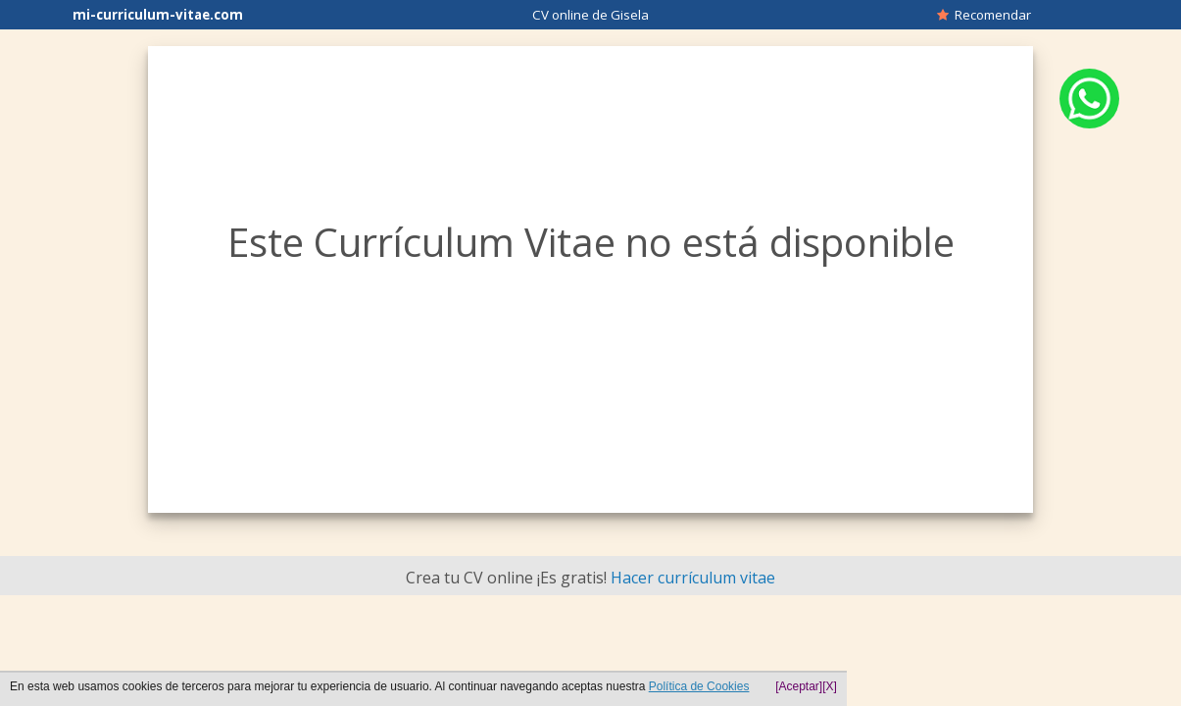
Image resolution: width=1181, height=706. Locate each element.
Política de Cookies (699, 686)
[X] (829, 686)
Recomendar (984, 15)
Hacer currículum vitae (693, 577)
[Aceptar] (798, 686)
